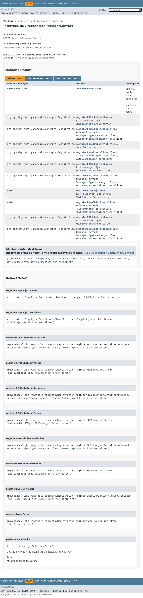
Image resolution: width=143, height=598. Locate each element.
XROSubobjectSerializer (91, 238)
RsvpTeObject (84, 208)
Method (44, 13)
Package (18, 4)
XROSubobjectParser (88, 223)
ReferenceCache (17, 88)
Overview (6, 4)
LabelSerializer (86, 159)
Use (37, 4)
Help (74, 4)
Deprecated (55, 4)
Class (80, 132)
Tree (43, 4)
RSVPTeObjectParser (88, 197)
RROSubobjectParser (88, 170)
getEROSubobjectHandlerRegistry (28, 258)
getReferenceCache (88, 88)
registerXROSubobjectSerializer (97, 229)
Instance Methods (39, 78)
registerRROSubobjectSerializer (97, 175)
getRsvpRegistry (17, 262)
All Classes (7, 9)
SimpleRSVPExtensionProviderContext (27, 47)
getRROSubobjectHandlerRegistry (108, 258)
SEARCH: (103, 10)
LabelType (93, 155)
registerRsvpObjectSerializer (95, 202)
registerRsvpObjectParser (93, 190)
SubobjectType (85, 135)
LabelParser (83, 147)
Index (67, 4)
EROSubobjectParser (88, 124)
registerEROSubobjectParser (94, 117)
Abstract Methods (67, 78)
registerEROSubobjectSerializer (97, 129)
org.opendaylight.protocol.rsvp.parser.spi (39, 21)
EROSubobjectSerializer (91, 138)
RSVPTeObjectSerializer (91, 212)
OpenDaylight (26, 594)
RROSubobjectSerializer (91, 185)
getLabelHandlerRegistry (68, 258)
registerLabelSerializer (92, 152)
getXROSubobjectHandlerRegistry (51, 262)
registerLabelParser (89, 144)
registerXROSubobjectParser (94, 217)
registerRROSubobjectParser (94, 164)
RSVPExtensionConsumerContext (23, 38)
